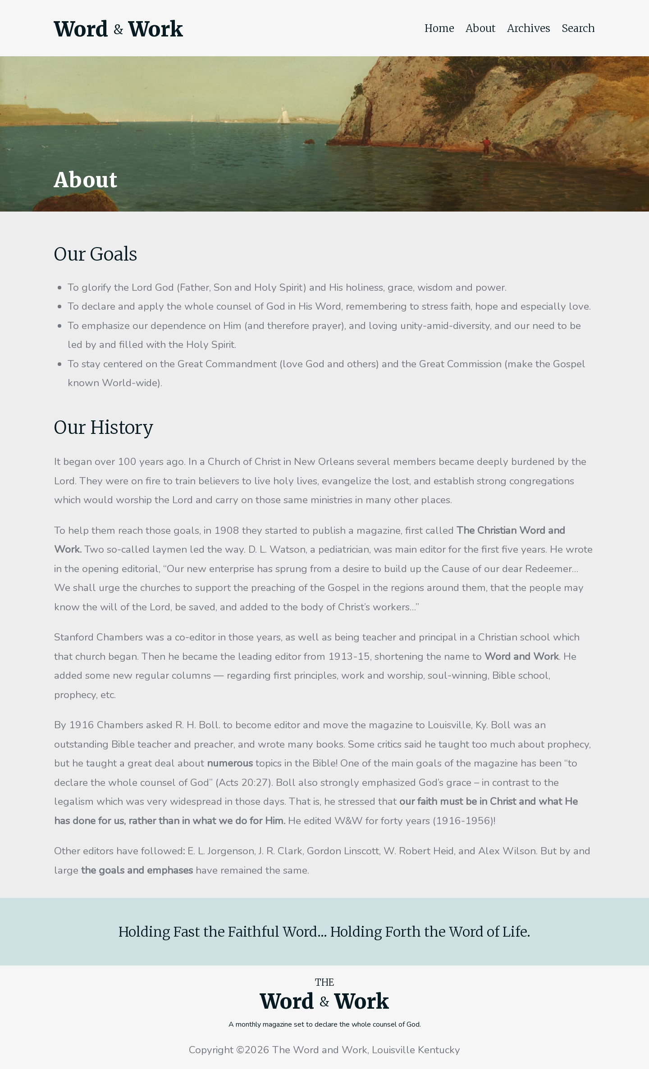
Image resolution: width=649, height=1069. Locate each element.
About (481, 28)
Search (578, 28)
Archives (528, 28)
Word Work (118, 29)
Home (439, 28)
